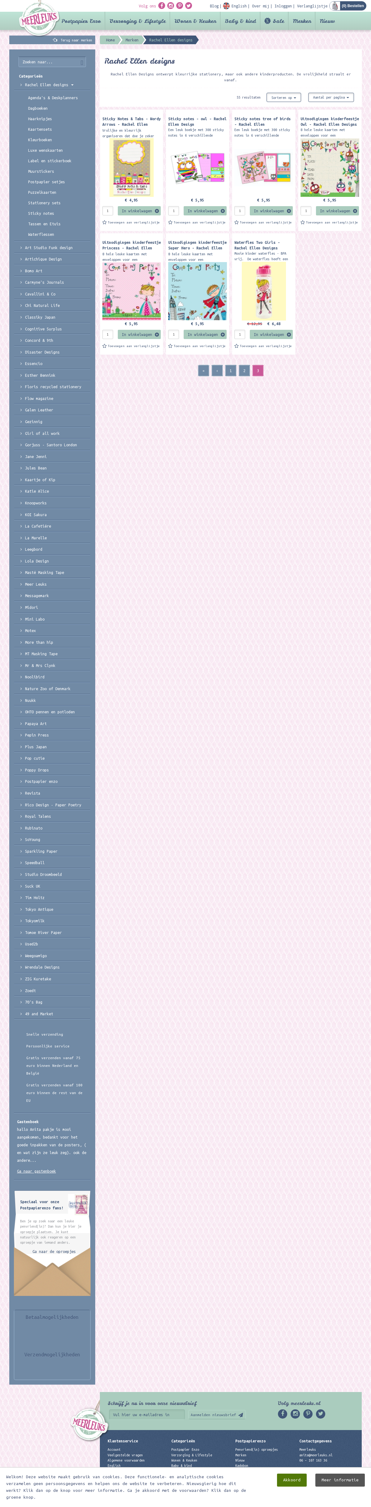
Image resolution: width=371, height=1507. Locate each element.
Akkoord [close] (292, 1480)
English (114, 1465)
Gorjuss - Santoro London (51, 445)
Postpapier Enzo (81, 20)
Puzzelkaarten (42, 192)
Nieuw (327, 20)
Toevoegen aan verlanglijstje (134, 222)
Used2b (31, 944)
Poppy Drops (37, 770)
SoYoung (32, 839)
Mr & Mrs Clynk (40, 665)
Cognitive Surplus (43, 329)
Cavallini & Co (40, 294)
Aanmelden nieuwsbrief (213, 1415)
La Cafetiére (38, 526)
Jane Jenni (36, 456)
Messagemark (37, 595)
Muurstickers (41, 171)
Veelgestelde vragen (125, 1455)
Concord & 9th (39, 340)
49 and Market (39, 1014)
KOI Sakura (36, 514)
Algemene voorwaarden (126, 1460)
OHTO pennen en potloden (50, 712)
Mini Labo (35, 619)
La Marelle (36, 538)
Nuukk (30, 700)
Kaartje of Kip (40, 480)
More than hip (39, 642)
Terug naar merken (76, 40)
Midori (31, 607)
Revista (32, 793)
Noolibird (35, 677)
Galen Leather (39, 410)
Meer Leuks (36, 584)
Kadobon (241, 1465)
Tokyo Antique (39, 909)
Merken (302, 20)
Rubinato (33, 828)
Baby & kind (240, 20)
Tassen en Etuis (44, 224)
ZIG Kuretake (38, 979)
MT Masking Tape (41, 654)
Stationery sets (44, 203)
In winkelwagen (137, 211)
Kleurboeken (40, 140)
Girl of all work (42, 433)
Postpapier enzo (41, 781)
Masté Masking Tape (44, 572)
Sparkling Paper (41, 851)
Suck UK (32, 886)
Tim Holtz (35, 897)
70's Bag (33, 1002)
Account (114, 1449)
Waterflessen (41, 234)
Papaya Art (36, 723)
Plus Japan (36, 747)
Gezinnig (33, 421)
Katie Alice (37, 491)
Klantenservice (123, 1441)
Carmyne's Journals (44, 282)
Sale (278, 20)
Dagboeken (38, 108)
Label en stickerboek (49, 161)
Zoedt (30, 990)
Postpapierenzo (250, 1441)
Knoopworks (36, 503)
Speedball (35, 862)
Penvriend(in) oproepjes (256, 1449)
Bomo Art (33, 271)
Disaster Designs (42, 352)
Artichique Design (43, 259)
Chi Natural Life (42, 305)
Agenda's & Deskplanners (53, 98)
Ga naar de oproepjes (54, 1251)
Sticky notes (41, 213)
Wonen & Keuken (195, 20)
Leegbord (33, 549)
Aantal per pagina (331, 97)
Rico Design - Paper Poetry (53, 805)
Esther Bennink (40, 375)
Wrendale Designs (42, 967)
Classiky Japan (40, 317)
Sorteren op (283, 98)
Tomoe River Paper (43, 932)
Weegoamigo (36, 955)
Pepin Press (37, 735)
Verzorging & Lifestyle (137, 20)
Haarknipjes (40, 119)
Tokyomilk (35, 921)
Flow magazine (39, 398)
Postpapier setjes (46, 182)
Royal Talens (38, 816)
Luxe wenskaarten (45, 150)
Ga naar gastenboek (36, 1171)
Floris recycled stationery (53, 386)
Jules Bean (36, 468)
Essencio (33, 363)
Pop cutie (35, 758)
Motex (30, 630)
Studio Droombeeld (43, 874)
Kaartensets (40, 129)
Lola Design (37, 561)
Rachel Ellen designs (49, 85)
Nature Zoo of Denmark (47, 688)
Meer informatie (340, 1480)
